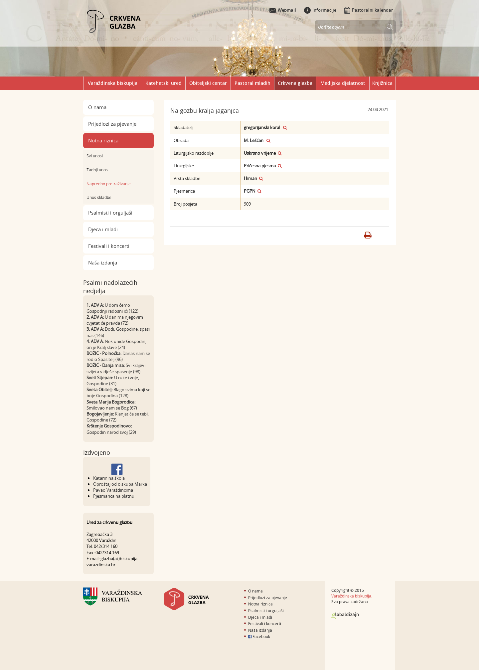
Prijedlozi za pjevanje (112, 123)
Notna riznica (103, 140)
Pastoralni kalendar (368, 10)
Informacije (320, 10)
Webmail (282, 10)
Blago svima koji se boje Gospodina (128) (118, 393)
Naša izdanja (102, 262)
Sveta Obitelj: (99, 390)
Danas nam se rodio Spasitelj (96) (118, 356)
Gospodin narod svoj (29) (111, 432)
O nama (97, 107)
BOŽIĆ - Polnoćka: (103, 353)
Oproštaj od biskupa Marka (120, 484)
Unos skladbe (98, 197)
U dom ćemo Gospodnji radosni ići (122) (112, 308)
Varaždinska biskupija (112, 83)
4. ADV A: (95, 341)
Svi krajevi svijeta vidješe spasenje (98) (115, 368)
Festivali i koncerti (108, 246)
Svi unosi (94, 155)
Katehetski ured (163, 83)
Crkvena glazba (295, 83)
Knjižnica (382, 83)
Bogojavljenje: (100, 414)
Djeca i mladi (103, 229)
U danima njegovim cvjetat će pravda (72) (114, 320)
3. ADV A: (95, 329)
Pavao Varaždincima (113, 490)
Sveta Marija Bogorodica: (110, 402)
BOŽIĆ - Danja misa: (105, 365)
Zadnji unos (97, 169)
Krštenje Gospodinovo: (109, 426)
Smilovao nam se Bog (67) (111, 408)
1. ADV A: (95, 305)
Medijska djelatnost (342, 83)
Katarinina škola (109, 478)
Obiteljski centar (208, 83)
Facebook (259, 636)
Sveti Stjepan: (99, 378)
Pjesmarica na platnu (113, 496)
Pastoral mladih (252, 83)
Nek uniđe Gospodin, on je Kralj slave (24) (116, 344)
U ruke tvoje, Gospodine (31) (112, 381)
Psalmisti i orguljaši (110, 212)
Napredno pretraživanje (108, 183)
